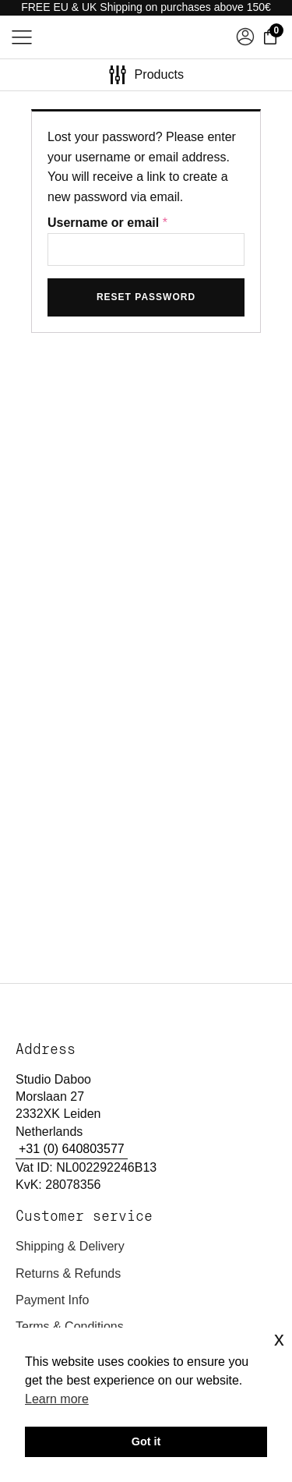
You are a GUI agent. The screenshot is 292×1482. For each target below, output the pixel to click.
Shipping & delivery (70, 1246)
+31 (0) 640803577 (72, 1148)
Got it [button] (146, 1441)
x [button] (279, 1339)
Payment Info (52, 1300)
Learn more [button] (57, 1399)
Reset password (146, 297)
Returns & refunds (68, 1273)
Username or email (111, 223)
